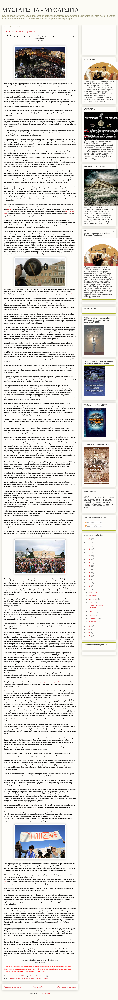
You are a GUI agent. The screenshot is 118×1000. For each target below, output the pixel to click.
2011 (89, 589)
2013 (89, 583)
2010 (89, 626)
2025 (89, 542)
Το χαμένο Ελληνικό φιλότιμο (20, 31)
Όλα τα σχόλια (91, 526)
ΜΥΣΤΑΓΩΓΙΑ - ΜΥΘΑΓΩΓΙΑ (40, 10)
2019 (89, 563)
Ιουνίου (91, 602)
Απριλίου (92, 612)
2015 (89, 576)
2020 (89, 559)
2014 (89, 579)
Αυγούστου (92, 599)
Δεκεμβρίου (93, 592)
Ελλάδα (12, 978)
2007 (89, 636)
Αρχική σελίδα (38, 987)
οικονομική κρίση (22, 978)
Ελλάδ (70, 294)
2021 (89, 556)
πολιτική (32, 978)
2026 (89, 539)
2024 (89, 546)
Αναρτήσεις (90, 522)
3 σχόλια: (39, 976)
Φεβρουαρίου (93, 618)
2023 (89, 549)
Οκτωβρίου (92, 596)
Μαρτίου (91, 615)
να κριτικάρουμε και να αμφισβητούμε (50, 682)
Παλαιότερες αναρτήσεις (66, 987)
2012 (89, 586)
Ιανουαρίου (92, 622)
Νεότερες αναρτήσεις (13, 987)
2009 (89, 629)
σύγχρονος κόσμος (42, 978)
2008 (89, 633)
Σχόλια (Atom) (45, 993)
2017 (89, 569)
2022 (89, 552)
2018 (89, 566)
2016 (89, 573)
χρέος (9, 209)
